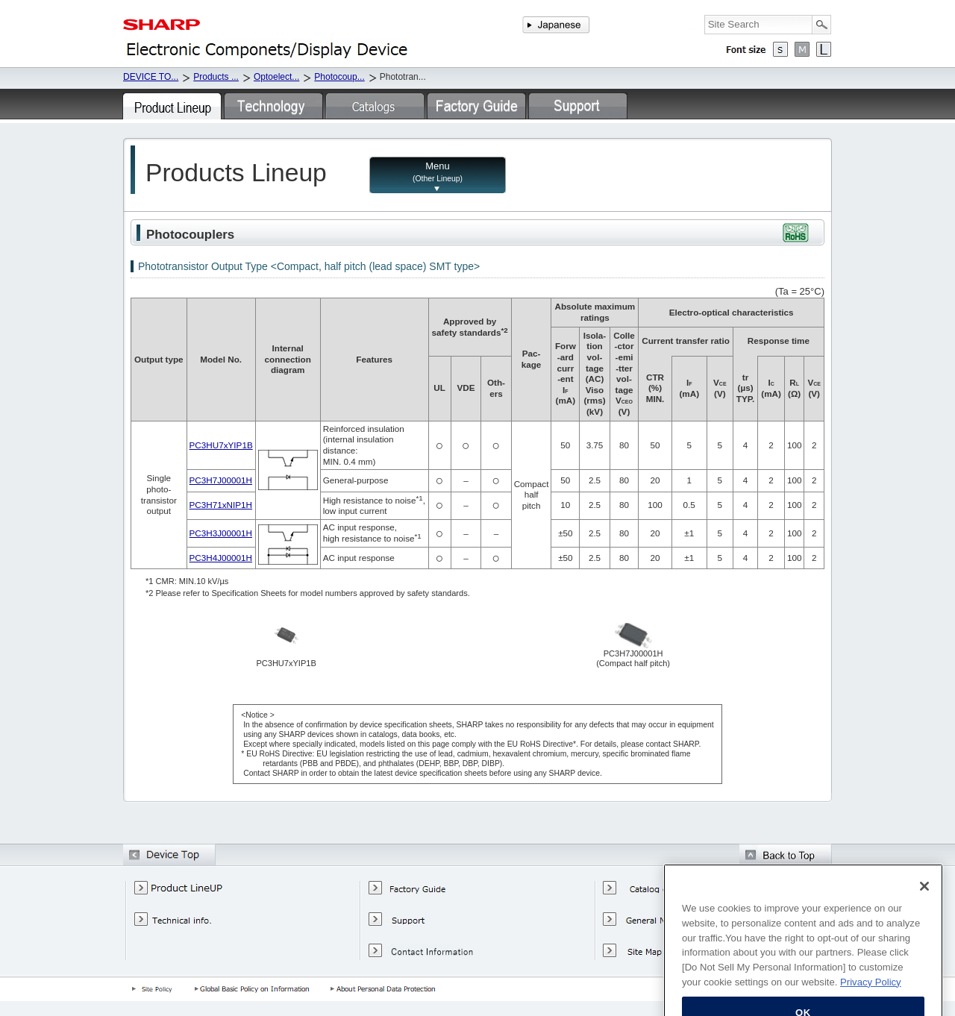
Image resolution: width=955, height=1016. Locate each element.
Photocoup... (339, 77)
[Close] (924, 938)
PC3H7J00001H (221, 480)
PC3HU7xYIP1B (221, 445)
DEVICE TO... (150, 77)
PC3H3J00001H (221, 533)
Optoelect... (276, 77)
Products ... (216, 77)
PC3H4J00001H (221, 557)
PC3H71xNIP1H (221, 504)
